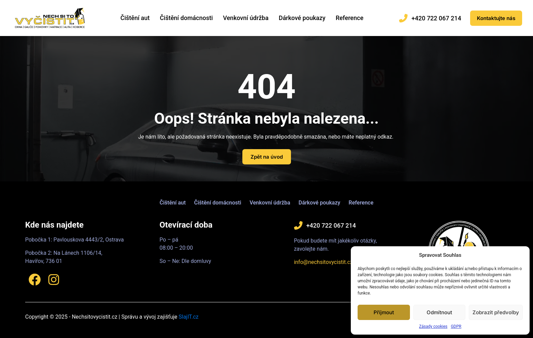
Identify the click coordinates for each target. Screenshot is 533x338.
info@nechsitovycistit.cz (323, 262)
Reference (349, 17)
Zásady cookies (433, 326)
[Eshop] (496, 18)
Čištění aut (135, 17)
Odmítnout (439, 312)
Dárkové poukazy (302, 17)
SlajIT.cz (189, 317)
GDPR (456, 326)
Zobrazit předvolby (495, 312)
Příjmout (384, 312)
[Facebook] (35, 279)
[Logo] (50, 18)
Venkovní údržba (246, 17)
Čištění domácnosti (186, 17)
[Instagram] (54, 279)
